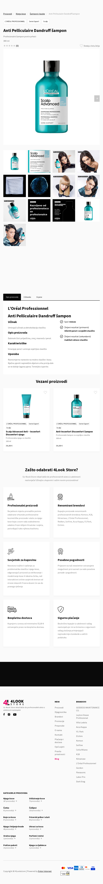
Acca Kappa (81, 727)
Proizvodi (7, 13)
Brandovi (59, 716)
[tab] (12, 297)
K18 (78, 754)
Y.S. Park (79, 731)
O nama (58, 730)
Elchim (79, 736)
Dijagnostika (60, 712)
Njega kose (21, 13)
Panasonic (81, 772)
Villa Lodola (81, 722)
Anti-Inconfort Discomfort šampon (74, 431)
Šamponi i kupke (37, 13)
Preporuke (59, 725)
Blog (57, 758)
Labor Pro (80, 777)
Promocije (59, 721)
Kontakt (58, 734)
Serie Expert (34, 21)
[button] (98, 4)
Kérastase (80, 758)
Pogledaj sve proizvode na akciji (51, 677)
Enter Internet (45, 871)
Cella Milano (82, 749)
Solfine (79, 745)
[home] (12, 4)
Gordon (79, 768)
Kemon (79, 740)
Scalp (45, 21)
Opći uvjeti (59, 746)
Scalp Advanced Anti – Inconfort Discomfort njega (23, 433)
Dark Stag (80, 781)
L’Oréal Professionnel (15, 21)
